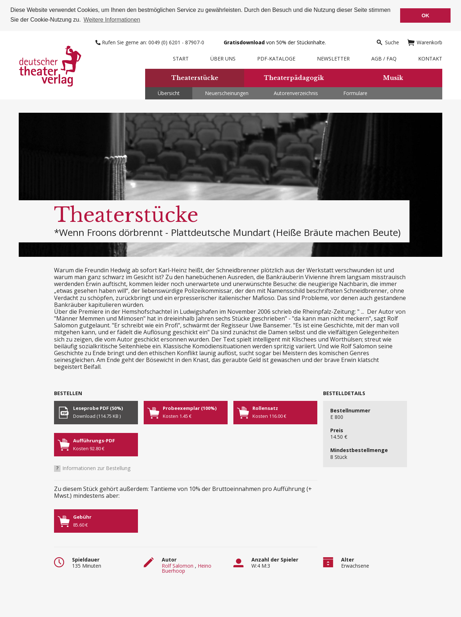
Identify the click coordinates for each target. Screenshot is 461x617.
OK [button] (425, 15)
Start (181, 57)
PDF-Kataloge (276, 57)
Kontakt (430, 57)
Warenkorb (425, 41)
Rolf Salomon (177, 565)
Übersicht (169, 92)
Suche (387, 41)
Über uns (223, 57)
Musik (393, 77)
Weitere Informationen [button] (112, 20)
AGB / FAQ (384, 57)
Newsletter (333, 57)
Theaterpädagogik (294, 77)
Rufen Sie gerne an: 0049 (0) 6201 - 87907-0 (150, 41)
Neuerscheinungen (227, 92)
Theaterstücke (194, 77)
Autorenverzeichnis (296, 92)
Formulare (355, 92)
